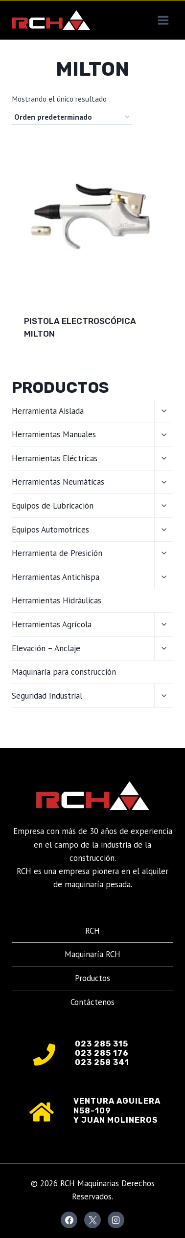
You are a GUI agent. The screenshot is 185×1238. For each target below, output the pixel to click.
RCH (92, 930)
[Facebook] (69, 1220)
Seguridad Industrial (47, 695)
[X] (92, 1220)
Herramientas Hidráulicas (56, 600)
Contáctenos (92, 1002)
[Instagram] (116, 1220)
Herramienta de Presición (57, 553)
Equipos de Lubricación (52, 505)
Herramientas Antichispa (55, 577)
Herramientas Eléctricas (54, 458)
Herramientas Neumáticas (58, 481)
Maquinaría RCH (92, 954)
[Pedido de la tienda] (72, 117)
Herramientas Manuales (54, 434)
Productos (92, 978)
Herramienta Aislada (48, 411)
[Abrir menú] (163, 20)
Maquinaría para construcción (64, 671)
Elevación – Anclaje (46, 648)
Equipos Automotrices (50, 529)
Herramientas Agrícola (52, 624)
